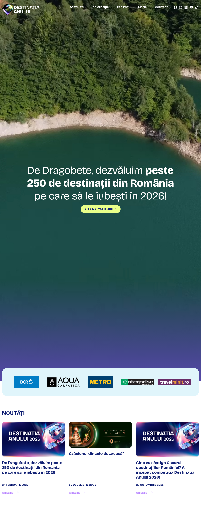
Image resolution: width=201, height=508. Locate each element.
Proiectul (124, 7)
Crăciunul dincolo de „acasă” (96, 453)
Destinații (77, 7)
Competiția (101, 7)
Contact (161, 7)
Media (142, 7)
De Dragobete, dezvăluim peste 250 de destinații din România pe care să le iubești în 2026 (32, 467)
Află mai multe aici (99, 208)
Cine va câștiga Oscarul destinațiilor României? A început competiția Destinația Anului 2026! (165, 469)
